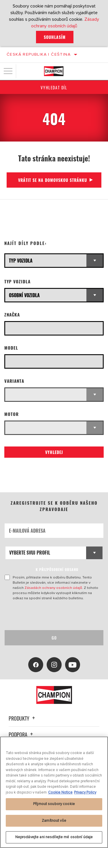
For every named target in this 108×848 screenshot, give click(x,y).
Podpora (22, 734)
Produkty (23, 718)
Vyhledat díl (54, 87)
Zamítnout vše (54, 820)
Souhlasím (55, 37)
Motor (11, 414)
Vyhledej (54, 452)
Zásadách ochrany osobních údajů (53, 587)
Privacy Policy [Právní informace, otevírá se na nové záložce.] (85, 792)
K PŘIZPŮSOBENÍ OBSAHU (57, 569)
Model (11, 348)
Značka (12, 314)
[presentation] (52, 615)
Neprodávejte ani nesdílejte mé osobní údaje (54, 837)
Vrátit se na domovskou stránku (52, 180)
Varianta (14, 381)
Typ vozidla (17, 281)
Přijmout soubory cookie (54, 804)
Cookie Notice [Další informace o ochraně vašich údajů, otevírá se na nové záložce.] (60, 792)
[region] (54, 792)
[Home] (53, 71)
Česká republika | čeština (39, 54)
